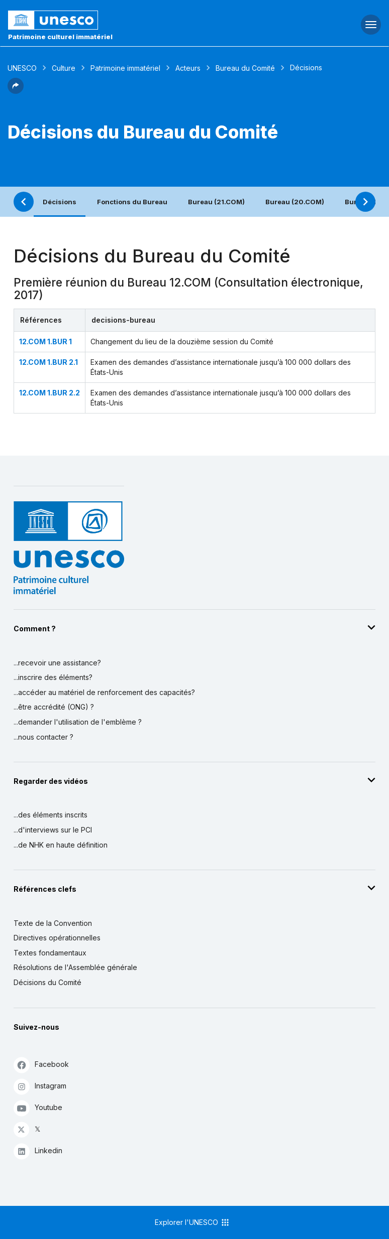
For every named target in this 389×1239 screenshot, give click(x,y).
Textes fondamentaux (50, 952)
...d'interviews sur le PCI (53, 829)
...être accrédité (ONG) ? (54, 707)
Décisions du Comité (47, 982)
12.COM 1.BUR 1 (45, 341)
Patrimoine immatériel (125, 68)
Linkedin (38, 1151)
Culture (63, 68)
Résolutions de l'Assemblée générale (75, 967)
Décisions (59, 202)
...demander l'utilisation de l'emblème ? (78, 722)
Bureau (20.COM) (294, 202)
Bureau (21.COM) (216, 202)
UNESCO (22, 68)
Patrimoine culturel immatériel (60, 37)
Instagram (40, 1086)
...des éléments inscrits (50, 814)
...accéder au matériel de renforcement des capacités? (104, 692)
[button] (16, 91)
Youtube (38, 1108)
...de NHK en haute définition (61, 845)
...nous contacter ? (43, 737)
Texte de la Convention (53, 923)
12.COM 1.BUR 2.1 (48, 362)
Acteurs (188, 68)
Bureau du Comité (245, 68)
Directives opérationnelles (57, 937)
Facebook (41, 1064)
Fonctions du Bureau (132, 202)
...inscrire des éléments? (53, 677)
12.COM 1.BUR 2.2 (49, 392)
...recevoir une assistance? (57, 662)
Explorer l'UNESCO (192, 1222)
